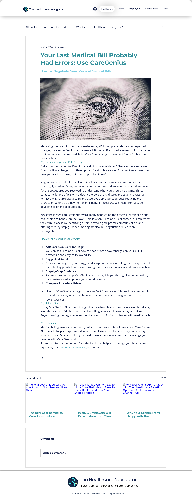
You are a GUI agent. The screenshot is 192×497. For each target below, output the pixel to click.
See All (163, 377)
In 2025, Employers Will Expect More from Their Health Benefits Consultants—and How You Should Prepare (94, 414)
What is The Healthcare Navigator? (99, 27)
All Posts (31, 27)
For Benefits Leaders (56, 27)
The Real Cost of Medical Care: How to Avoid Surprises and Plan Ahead (47, 414)
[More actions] (150, 47)
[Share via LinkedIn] (41, 357)
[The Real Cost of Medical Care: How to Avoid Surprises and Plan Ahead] (47, 395)
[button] (162, 27)
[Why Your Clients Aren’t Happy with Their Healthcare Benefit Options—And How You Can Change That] (144, 395)
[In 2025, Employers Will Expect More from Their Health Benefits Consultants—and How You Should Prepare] (96, 395)
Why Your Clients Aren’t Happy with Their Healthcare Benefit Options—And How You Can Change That (143, 414)
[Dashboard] (107, 9)
